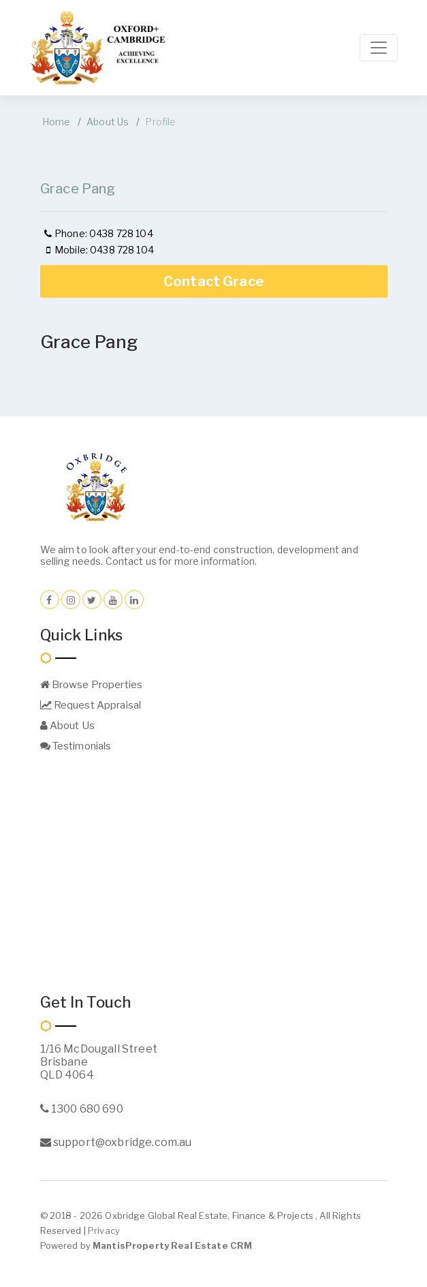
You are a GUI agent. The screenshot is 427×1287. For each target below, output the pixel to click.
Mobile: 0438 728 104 (98, 249)
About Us (107, 121)
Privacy (104, 1230)
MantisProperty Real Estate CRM (172, 1245)
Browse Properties (91, 685)
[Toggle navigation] (379, 47)
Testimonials (76, 746)
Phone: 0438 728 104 (97, 233)
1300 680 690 (81, 1108)
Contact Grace (213, 281)
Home (56, 121)
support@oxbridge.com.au (116, 1142)
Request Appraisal (91, 705)
